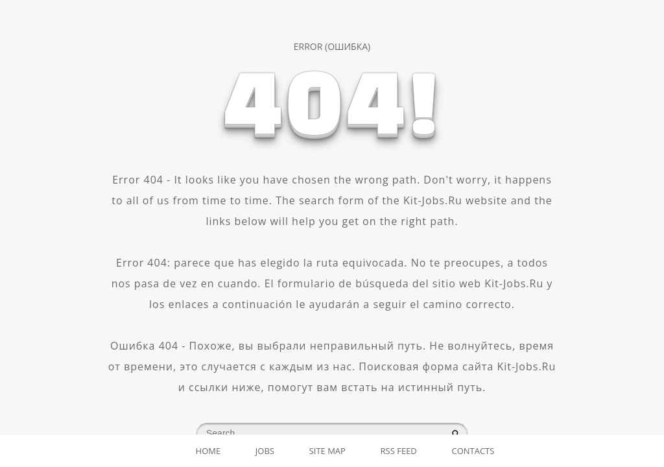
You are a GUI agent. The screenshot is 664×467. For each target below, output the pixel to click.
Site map (327, 451)
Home (208, 451)
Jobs (264, 451)
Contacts (472, 451)
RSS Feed (399, 451)
